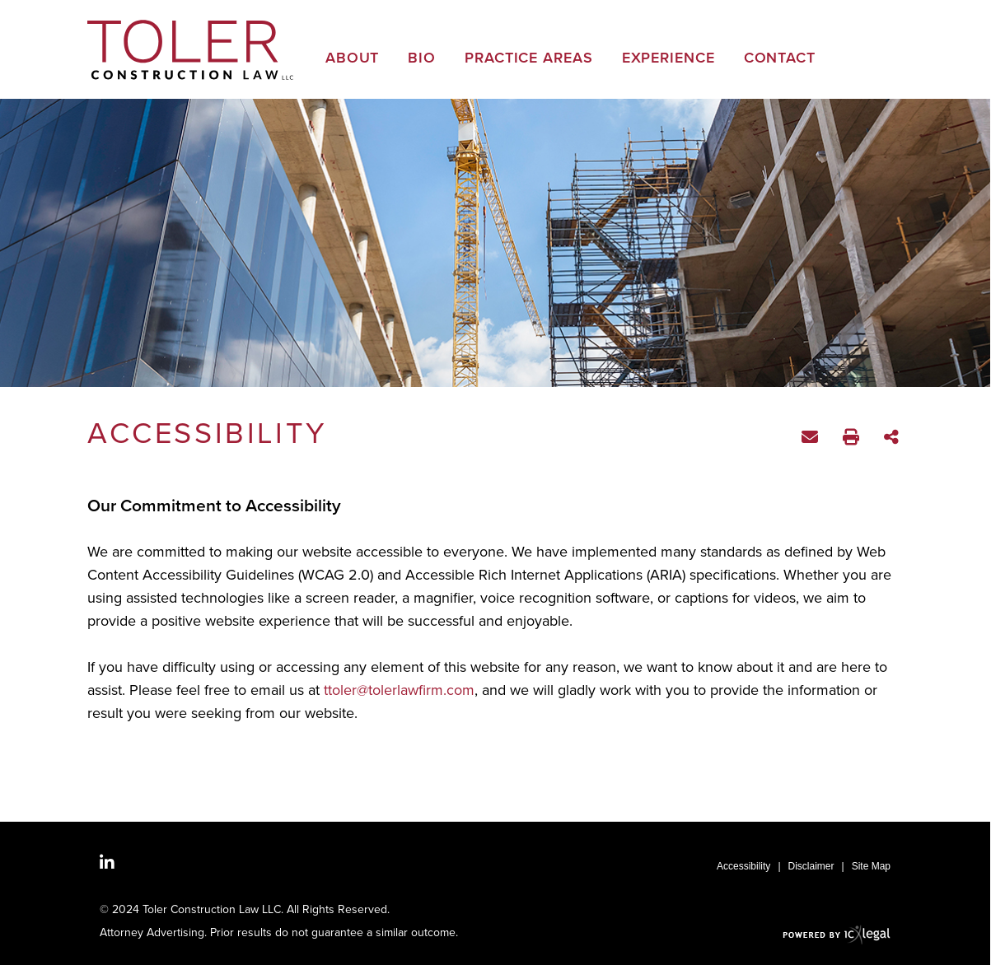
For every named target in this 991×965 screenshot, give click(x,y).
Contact (780, 59)
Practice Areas (529, 59)
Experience (668, 59)
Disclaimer (811, 866)
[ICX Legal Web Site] (836, 934)
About (352, 59)
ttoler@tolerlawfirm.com (399, 690)
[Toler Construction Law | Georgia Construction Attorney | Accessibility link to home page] (190, 50)
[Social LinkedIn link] (107, 863)
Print (853, 439)
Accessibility (743, 866)
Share (893, 438)
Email (812, 440)
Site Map (871, 866)
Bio (422, 59)
